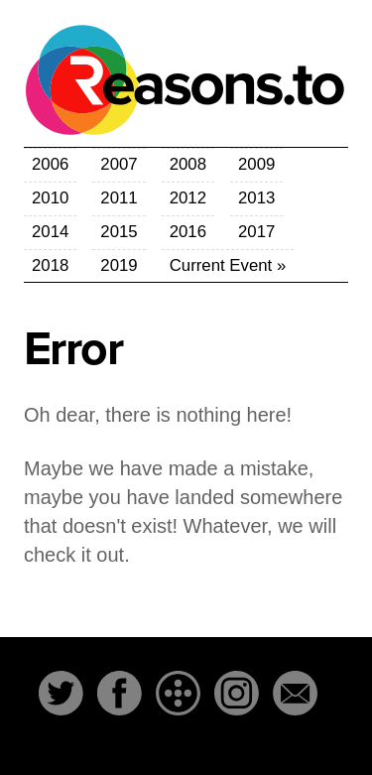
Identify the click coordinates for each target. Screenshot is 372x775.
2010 (50, 198)
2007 (118, 164)
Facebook (119, 693)
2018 (50, 265)
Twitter (61, 693)
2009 (256, 164)
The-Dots (178, 693)
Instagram (236, 693)
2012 (188, 198)
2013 (256, 198)
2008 (188, 164)
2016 (188, 231)
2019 (118, 265)
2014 (50, 231)
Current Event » (228, 265)
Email (295, 693)
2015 (118, 231)
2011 (118, 198)
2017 (256, 231)
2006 (50, 164)
